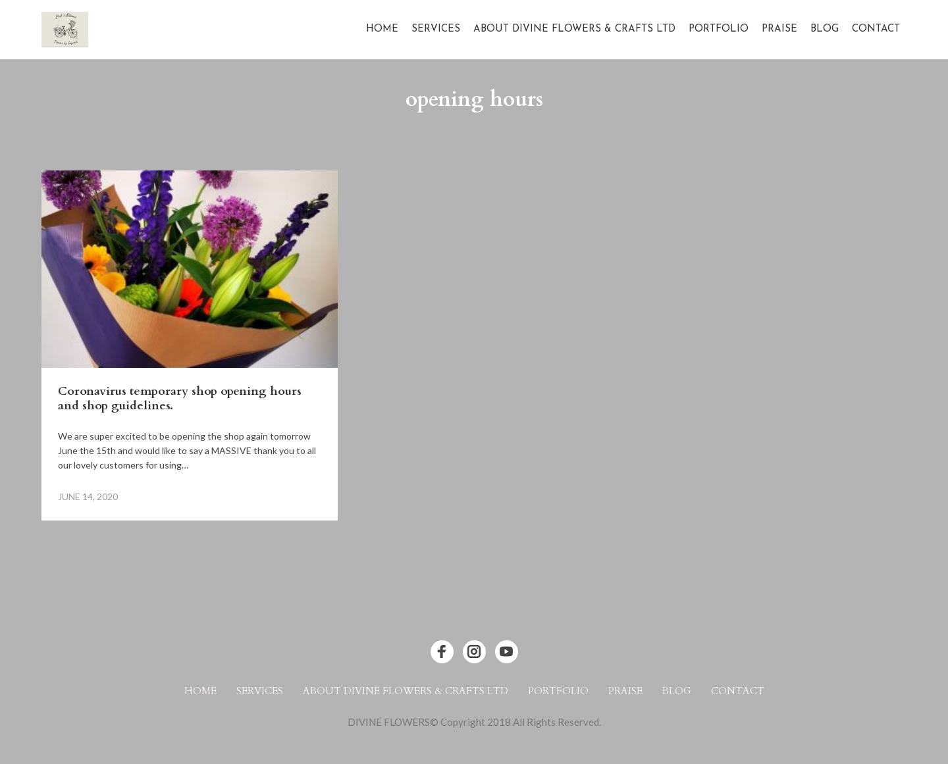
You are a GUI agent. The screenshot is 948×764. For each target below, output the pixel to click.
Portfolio (719, 29)
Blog (824, 29)
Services (435, 29)
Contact (876, 29)
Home (382, 29)
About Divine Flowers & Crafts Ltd (574, 29)
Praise (779, 29)
